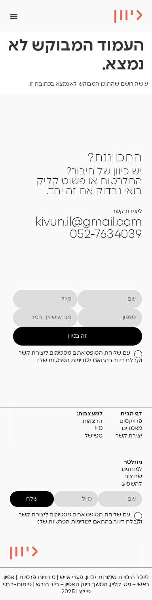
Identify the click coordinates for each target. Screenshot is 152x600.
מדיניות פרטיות (38, 577)
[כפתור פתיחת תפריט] (14, 17)
